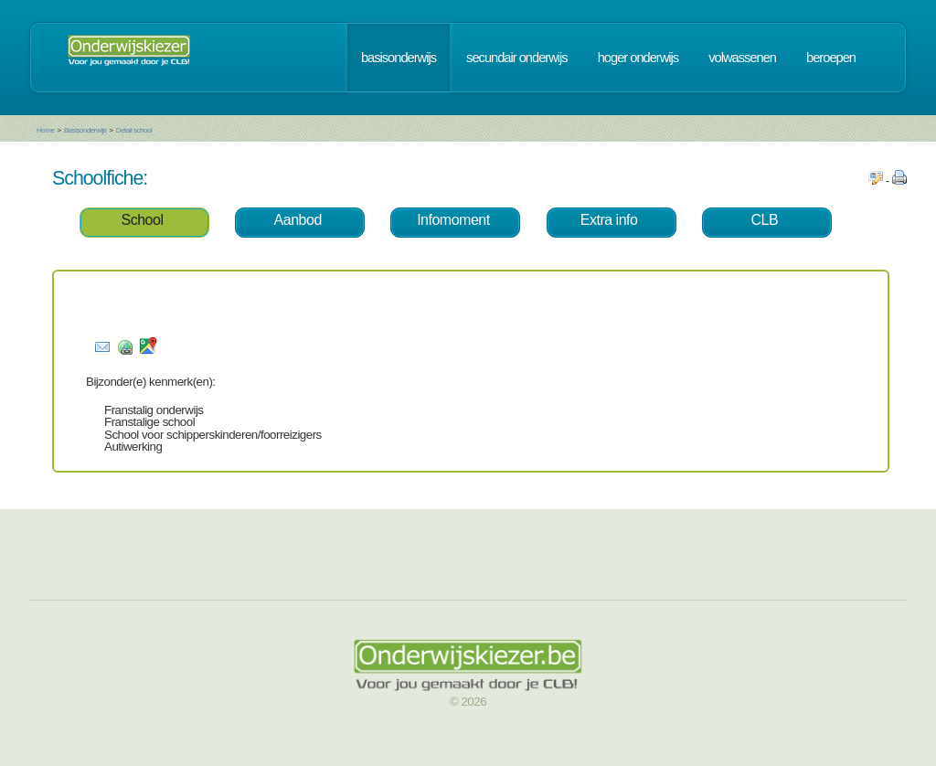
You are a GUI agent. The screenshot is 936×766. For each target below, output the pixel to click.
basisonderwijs (398, 57)
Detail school (134, 130)
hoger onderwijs (638, 57)
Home (45, 130)
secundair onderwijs (517, 57)
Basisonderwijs (85, 130)
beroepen (831, 57)
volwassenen (742, 57)
